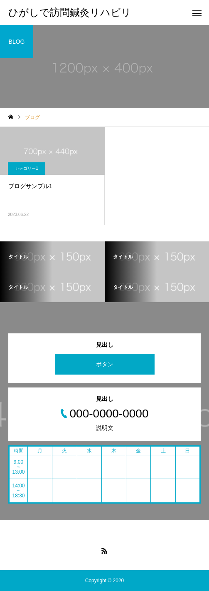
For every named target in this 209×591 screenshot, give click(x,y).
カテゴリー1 (26, 168)
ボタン (104, 364)
